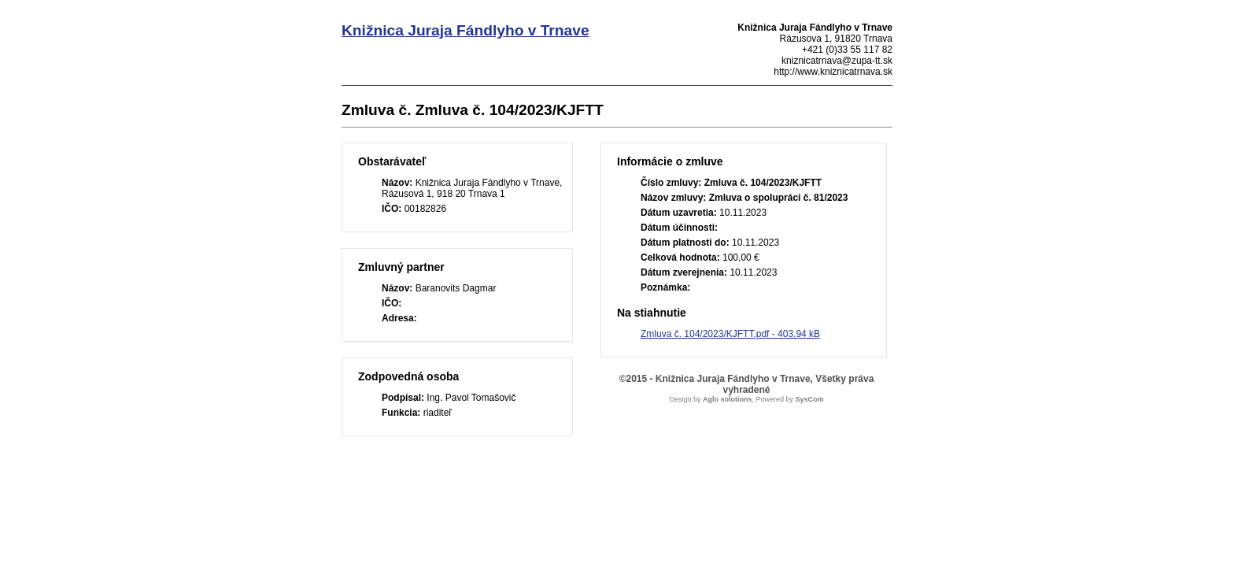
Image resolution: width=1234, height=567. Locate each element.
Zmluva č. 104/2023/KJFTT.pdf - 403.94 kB (730, 333)
